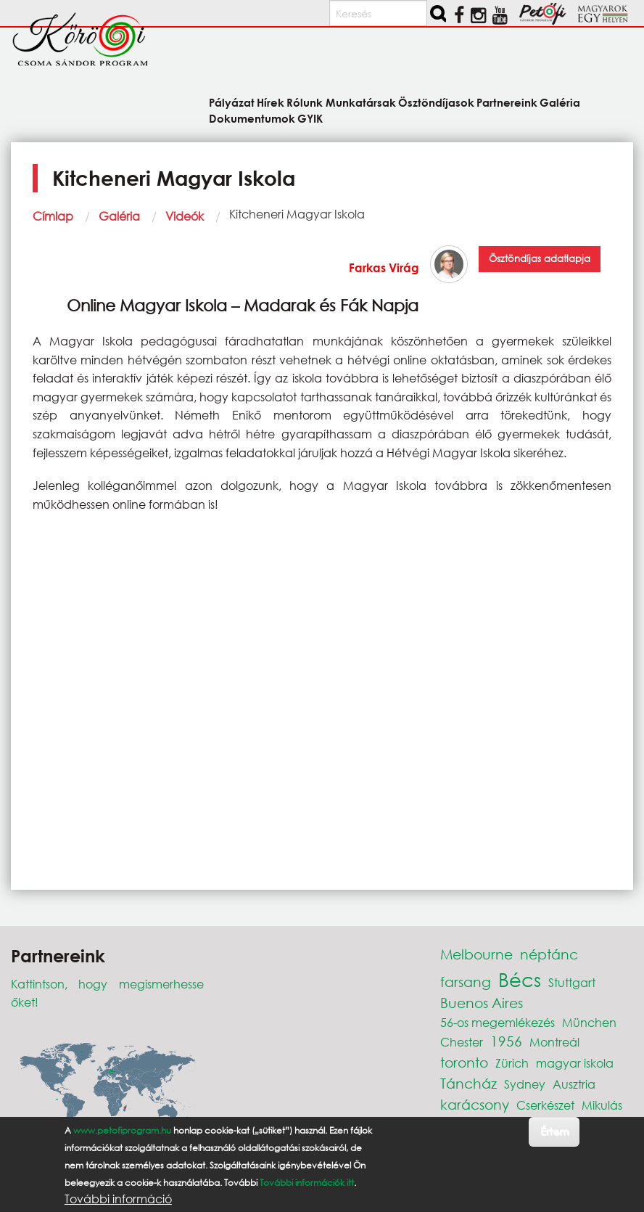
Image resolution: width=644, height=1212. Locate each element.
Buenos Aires (481, 1002)
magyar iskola (575, 1062)
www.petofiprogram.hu (122, 1130)
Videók (184, 216)
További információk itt (307, 1182)
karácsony (474, 1104)
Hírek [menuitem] (270, 102)
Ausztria (574, 1084)
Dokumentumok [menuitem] (252, 118)
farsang (465, 981)
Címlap (53, 216)
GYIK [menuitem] (310, 118)
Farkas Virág (384, 267)
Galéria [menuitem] (560, 102)
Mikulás (602, 1105)
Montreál (554, 1041)
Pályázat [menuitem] (232, 102)
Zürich (512, 1062)
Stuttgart (571, 982)
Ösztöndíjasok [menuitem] (436, 102)
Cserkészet (545, 1105)
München (589, 1022)
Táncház (468, 1083)
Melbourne (476, 954)
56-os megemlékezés (497, 1022)
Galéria (119, 216)
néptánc (549, 954)
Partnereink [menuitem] (506, 102)
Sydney (524, 1084)
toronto (464, 1062)
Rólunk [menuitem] (304, 102)
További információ (118, 1199)
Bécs (519, 979)
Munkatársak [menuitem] (361, 102)
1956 (506, 1041)
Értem (554, 1131)
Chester (461, 1041)
